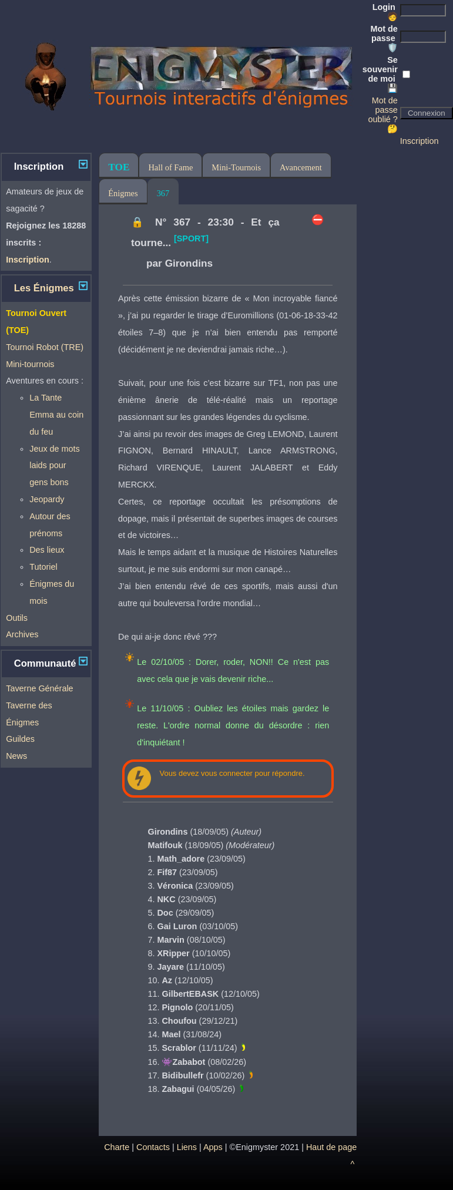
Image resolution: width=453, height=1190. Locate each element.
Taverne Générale (39, 688)
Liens (187, 1147)
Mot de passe (383, 38)
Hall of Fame (170, 167)
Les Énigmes (44, 288)
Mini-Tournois (236, 167)
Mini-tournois (30, 364)
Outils (17, 618)
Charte (116, 1147)
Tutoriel (43, 567)
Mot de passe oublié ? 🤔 (382, 114)
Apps (213, 1147)
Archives (22, 634)
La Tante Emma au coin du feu (56, 414)
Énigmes (122, 193)
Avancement (301, 167)
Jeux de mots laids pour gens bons (54, 466)
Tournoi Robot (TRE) (44, 347)
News (16, 756)
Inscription (419, 141)
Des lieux (46, 549)
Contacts (153, 1147)
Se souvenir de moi (380, 74)
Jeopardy (46, 499)
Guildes (20, 739)
